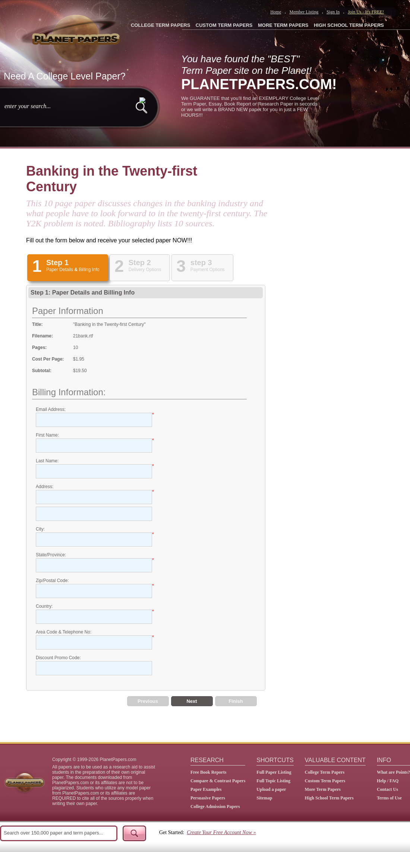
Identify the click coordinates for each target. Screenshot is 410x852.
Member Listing (303, 12)
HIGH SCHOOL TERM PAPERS (349, 25)
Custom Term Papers (325, 780)
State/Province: (51, 554)
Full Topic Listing (273, 780)
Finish (235, 701)
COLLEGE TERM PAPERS (160, 25)
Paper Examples (205, 789)
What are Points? (393, 772)
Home (275, 12)
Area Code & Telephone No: (63, 632)
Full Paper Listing (273, 772)
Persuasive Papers (207, 798)
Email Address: (51, 409)
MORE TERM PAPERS (283, 25)
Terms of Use (389, 798)
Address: (44, 486)
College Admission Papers (215, 806)
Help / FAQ (387, 780)
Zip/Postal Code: (52, 580)
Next (191, 701)
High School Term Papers (329, 798)
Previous (148, 701)
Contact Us (387, 789)
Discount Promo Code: (58, 657)
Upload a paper (271, 789)
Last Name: (47, 460)
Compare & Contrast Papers (217, 780)
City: (40, 529)
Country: (44, 606)
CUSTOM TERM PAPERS (224, 25)
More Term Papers (323, 789)
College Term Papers (325, 772)
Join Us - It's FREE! (366, 12)
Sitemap (264, 798)
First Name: (47, 435)
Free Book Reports (208, 772)
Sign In (333, 12)
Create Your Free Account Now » (221, 832)
